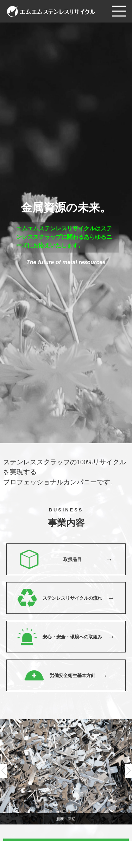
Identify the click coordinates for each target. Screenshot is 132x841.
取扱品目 (72, 559)
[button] (128, 770)
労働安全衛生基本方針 (72, 675)
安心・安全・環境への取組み (72, 636)
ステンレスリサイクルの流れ (72, 598)
